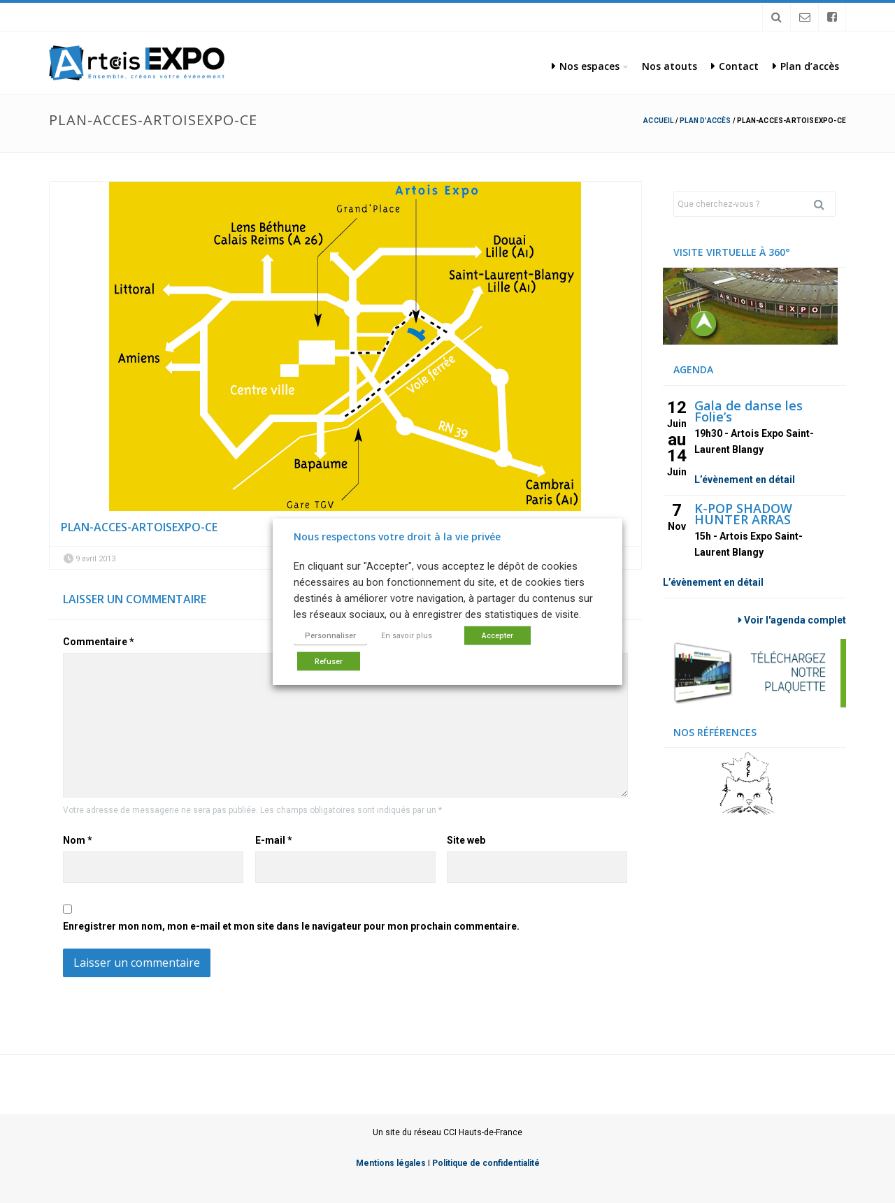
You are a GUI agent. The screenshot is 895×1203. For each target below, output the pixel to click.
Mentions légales (391, 1163)
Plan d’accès (806, 66)
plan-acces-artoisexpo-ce (139, 527)
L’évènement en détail (744, 479)
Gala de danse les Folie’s (748, 411)
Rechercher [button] (824, 204)
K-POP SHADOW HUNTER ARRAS (743, 514)
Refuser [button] (329, 661)
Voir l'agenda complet (792, 620)
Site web (466, 840)
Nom (77, 840)
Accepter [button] (497, 635)
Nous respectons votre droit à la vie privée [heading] (397, 535)
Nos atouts (669, 66)
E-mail (273, 840)
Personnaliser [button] (330, 635)
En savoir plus (406, 635)
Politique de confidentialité (486, 1163)
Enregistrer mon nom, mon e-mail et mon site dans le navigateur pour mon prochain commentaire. (291, 926)
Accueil (658, 120)
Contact (735, 66)
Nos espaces (586, 66)
